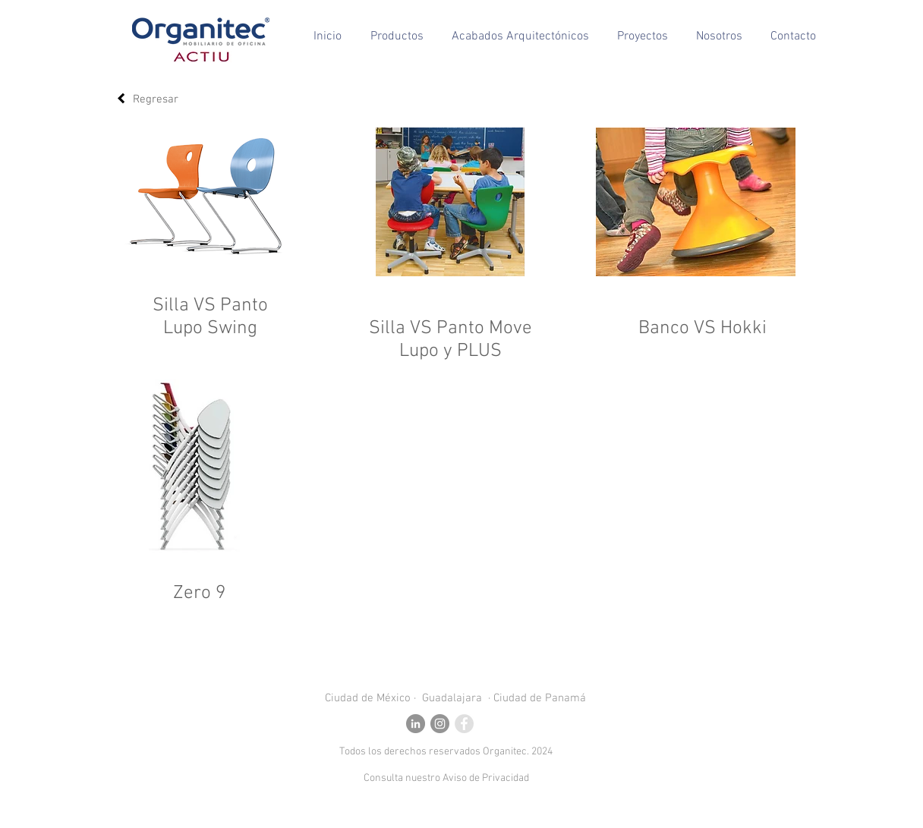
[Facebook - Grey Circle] (464, 723)
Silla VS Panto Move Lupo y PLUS (450, 340)
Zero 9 (199, 593)
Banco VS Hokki (702, 328)
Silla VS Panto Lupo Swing (210, 317)
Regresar (155, 99)
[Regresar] (121, 98)
